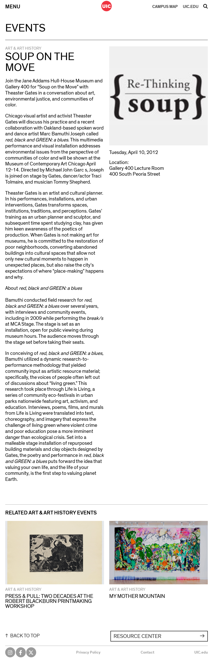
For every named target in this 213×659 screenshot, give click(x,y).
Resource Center (137, 636)
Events (25, 28)
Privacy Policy (88, 652)
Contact (147, 652)
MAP (165, 7)
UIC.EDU (190, 7)
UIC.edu (201, 652)
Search (205, 8)
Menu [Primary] (12, 6)
